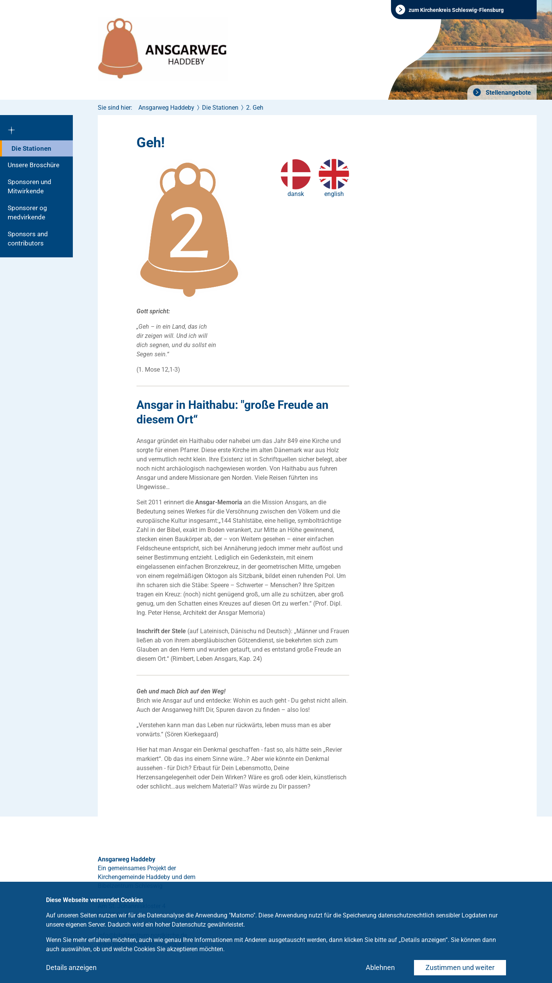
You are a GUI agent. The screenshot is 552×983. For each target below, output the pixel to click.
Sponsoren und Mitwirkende (29, 186)
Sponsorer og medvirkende (27, 212)
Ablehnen (380, 967)
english (334, 194)
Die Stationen (31, 148)
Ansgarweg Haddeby (166, 107)
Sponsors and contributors (28, 238)
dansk (296, 194)
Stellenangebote (507, 92)
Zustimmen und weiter (460, 967)
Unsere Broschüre (33, 165)
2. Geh (254, 107)
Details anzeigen (71, 967)
